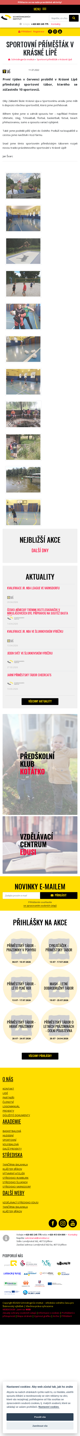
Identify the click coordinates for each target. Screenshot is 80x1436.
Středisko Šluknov (15, 1182)
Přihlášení (25, 31)
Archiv (56, 1316)
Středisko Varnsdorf (17, 1186)
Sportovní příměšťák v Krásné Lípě (54, 59)
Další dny (40, 550)
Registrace (38, 31)
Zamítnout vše (40, 1425)
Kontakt (8, 1088)
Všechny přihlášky (40, 1056)
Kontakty (55, 24)
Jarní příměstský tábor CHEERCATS (29, 675)
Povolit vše (40, 1417)
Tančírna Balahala (15, 1164)
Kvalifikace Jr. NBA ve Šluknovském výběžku (35, 632)
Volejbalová (11, 1144)
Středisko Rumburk (15, 1177)
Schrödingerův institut (21, 59)
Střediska (12, 1154)
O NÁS (8, 1079)
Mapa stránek (24, 1316)
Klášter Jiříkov (12, 1169)
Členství (8, 1102)
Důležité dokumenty (16, 1115)
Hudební (8, 1135)
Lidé (5, 1093)
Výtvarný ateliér (14, 1173)
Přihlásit (59, 895)
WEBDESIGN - (17, 1309)
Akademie (12, 1121)
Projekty (8, 1110)
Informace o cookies (48, 1312)
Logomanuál (11, 1106)
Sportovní (9, 1140)
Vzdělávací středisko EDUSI (20, 1202)
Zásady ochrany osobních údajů (19, 1312)
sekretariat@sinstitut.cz (37, 1238)
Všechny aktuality (40, 701)
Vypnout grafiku (42, 1316)
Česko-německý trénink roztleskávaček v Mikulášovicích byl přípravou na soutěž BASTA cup (37, 612)
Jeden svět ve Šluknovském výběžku (30, 653)
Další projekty (12, 1148)
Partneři (8, 1097)
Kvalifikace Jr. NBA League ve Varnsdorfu (33, 588)
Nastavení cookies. (49, 1407)
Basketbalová (12, 1131)
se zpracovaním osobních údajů (40, 905)
